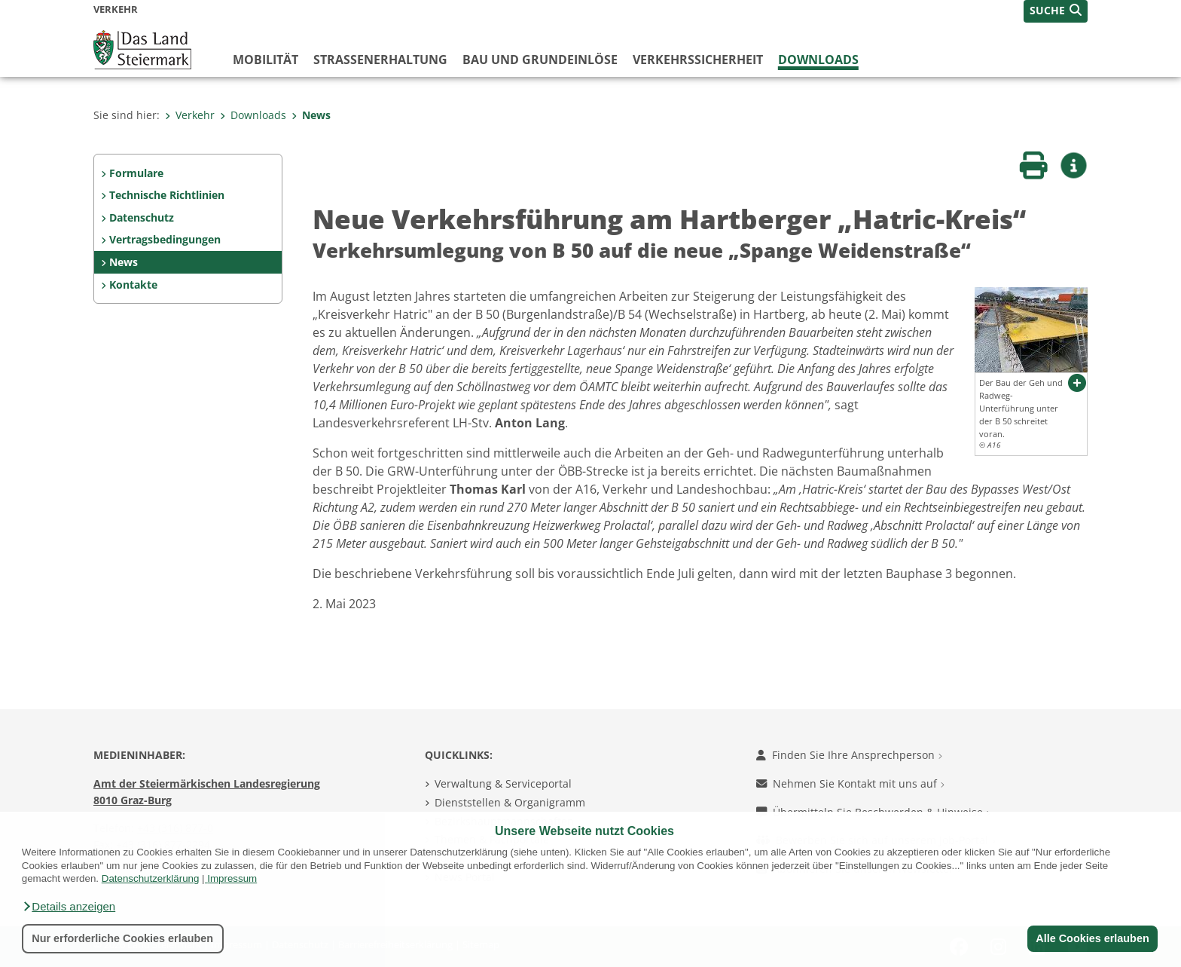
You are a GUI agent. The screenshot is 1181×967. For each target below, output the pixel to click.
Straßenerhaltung (380, 59)
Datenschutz (141, 217)
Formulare (136, 173)
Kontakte (133, 284)
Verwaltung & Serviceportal (503, 783)
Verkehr (190, 115)
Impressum (232, 878)
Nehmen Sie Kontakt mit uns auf (850, 783)
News (311, 115)
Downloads (818, 59)
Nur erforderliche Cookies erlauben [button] (122, 938)
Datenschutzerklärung (151, 878)
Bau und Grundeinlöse (540, 59)
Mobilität (265, 59)
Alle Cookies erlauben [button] (1092, 938)
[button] (68, 907)
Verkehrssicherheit (698, 59)
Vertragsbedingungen (165, 239)
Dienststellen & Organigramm (510, 802)
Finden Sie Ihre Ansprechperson (849, 755)
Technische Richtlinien (166, 195)
